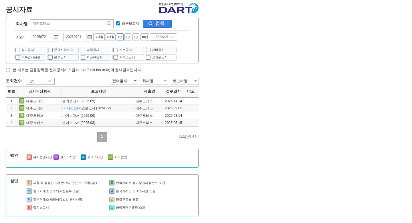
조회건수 (14, 81)
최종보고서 (130, 23)
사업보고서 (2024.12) (86, 108)
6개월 (110, 37)
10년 (145, 37)
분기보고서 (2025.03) (78, 123)
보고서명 (180, 81)
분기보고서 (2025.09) (78, 101)
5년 (136, 37)
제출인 (149, 91)
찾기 (109, 23)
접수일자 (119, 81)
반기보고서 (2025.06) (78, 116)
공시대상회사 (39, 91)
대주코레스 (34, 101)
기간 (20, 37)
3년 (128, 37)
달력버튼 (56, 37)
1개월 (100, 37)
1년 (120, 37)
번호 (11, 91)
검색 (160, 23)
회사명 (22, 23)
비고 (191, 91)
